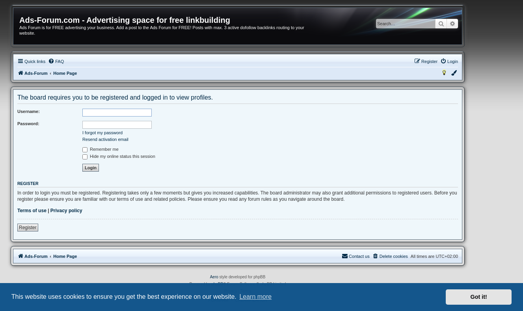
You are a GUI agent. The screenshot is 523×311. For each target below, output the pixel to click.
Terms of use (32, 210)
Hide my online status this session (118, 156)
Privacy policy (66, 210)
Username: (28, 111)
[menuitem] (56, 61)
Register (28, 227)
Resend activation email (105, 139)
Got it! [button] (479, 297)
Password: (28, 123)
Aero (214, 277)
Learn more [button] (255, 296)
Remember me (100, 149)
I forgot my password (102, 132)
